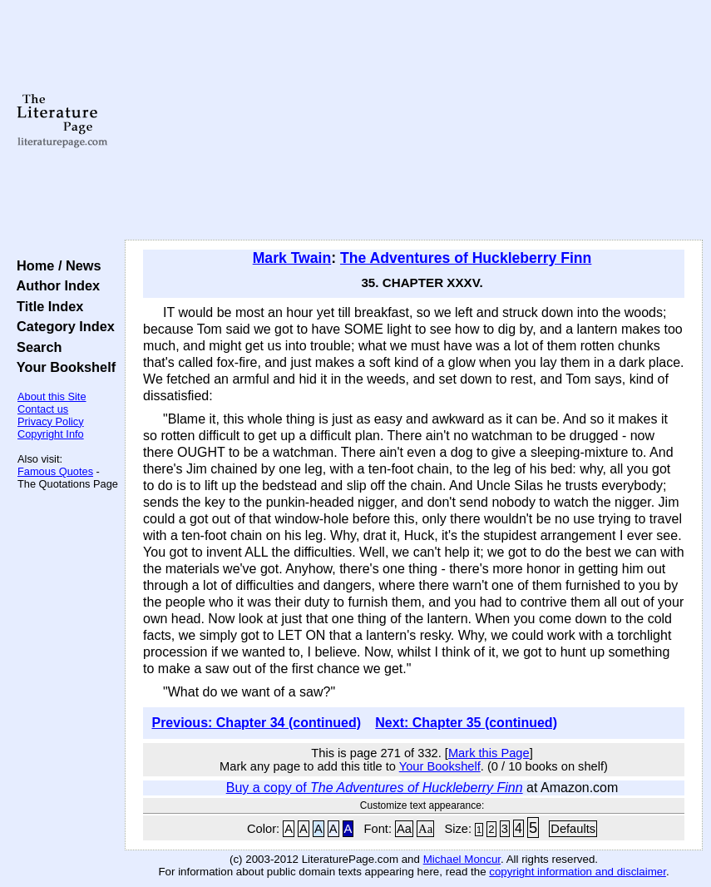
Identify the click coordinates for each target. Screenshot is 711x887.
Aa (404, 828)
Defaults (573, 828)
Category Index (62, 326)
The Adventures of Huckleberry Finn (465, 258)
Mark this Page (489, 753)
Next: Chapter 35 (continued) (466, 723)
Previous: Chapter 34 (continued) (256, 723)
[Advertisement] (413, 120)
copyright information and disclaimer (577, 871)
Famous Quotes (55, 471)
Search (35, 346)
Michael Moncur (462, 859)
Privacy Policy (50, 421)
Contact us (42, 409)
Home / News (55, 265)
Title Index (46, 306)
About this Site (51, 396)
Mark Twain (292, 258)
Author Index (54, 285)
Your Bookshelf (62, 366)
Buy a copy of (374, 787)
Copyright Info (50, 434)
